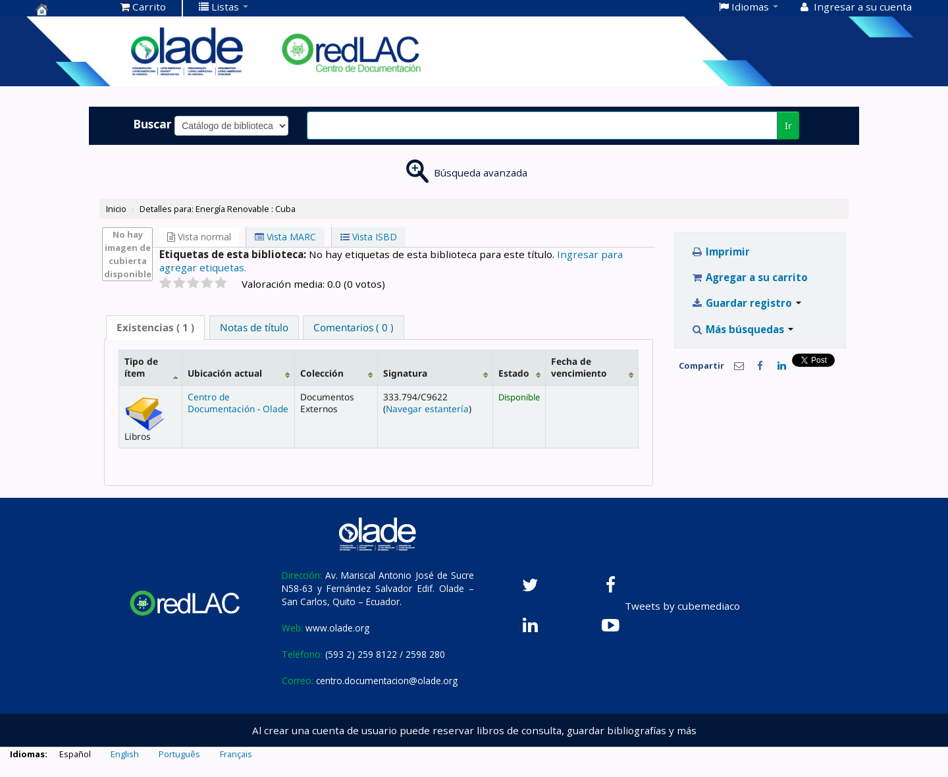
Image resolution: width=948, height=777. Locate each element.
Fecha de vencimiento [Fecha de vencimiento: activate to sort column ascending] (579, 367)
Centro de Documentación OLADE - (68, 9)
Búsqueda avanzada (480, 172)
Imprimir (720, 251)
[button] (143, 6)
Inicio (116, 209)
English (125, 754)
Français (236, 754)
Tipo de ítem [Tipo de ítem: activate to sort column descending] (141, 367)
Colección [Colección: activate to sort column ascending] (322, 373)
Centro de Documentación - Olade (238, 402)
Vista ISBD (368, 236)
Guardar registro (746, 302)
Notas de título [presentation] (254, 327)
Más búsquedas (742, 329)
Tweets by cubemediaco (682, 605)
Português (179, 754)
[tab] (155, 327)
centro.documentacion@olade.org (387, 680)
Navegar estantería (427, 408)
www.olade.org (337, 628)
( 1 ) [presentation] (155, 327)
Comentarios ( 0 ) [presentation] (353, 327)
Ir (788, 125)
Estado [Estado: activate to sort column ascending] (513, 373)
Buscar (152, 123)
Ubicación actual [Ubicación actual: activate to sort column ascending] (225, 373)
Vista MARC (285, 236)
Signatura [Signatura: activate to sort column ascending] (405, 373)
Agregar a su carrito (749, 277)
